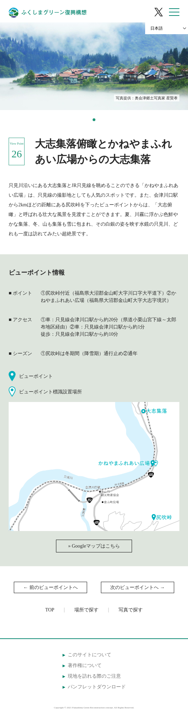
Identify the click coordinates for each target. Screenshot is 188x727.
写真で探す (131, 609)
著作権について (85, 665)
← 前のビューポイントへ (50, 587)
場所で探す (86, 609)
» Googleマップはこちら (94, 546)
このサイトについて (89, 654)
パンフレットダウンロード (97, 686)
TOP (49, 609)
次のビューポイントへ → (137, 587)
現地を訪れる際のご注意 (94, 676)
